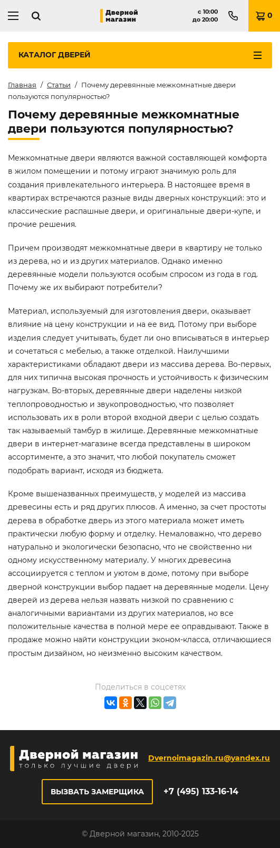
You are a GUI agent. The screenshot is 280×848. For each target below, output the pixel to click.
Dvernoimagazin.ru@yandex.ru (209, 758)
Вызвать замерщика (97, 791)
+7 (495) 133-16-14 (200, 791)
